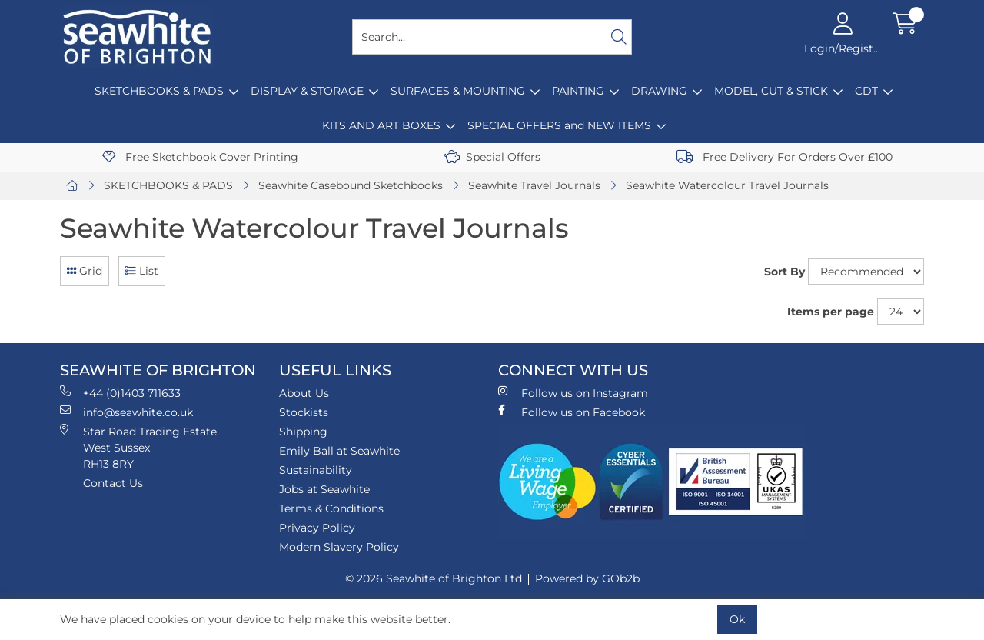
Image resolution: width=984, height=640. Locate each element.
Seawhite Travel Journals (534, 185)
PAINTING (578, 91)
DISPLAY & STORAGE (307, 91)
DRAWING (659, 91)
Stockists (303, 412)
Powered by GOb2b (587, 578)
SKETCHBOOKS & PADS (159, 91)
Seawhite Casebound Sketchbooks (350, 185)
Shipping (303, 431)
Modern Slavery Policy (339, 547)
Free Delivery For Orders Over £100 (784, 157)
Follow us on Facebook (571, 412)
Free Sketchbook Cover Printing (200, 157)
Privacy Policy (317, 528)
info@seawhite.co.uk (126, 412)
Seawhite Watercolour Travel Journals (727, 185)
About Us (304, 393)
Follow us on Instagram (573, 392)
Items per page (830, 311)
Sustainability (315, 470)
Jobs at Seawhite (324, 489)
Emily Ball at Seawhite (339, 451)
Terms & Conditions (331, 508)
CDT (866, 91)
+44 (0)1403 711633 (120, 392)
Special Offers (492, 157)
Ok (737, 619)
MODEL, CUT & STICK (771, 91)
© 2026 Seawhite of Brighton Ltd (433, 578)
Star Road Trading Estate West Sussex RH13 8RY (138, 447)
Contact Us (113, 483)
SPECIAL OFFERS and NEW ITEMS (559, 125)
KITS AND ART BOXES (381, 125)
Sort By (784, 271)
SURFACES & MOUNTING (458, 91)
